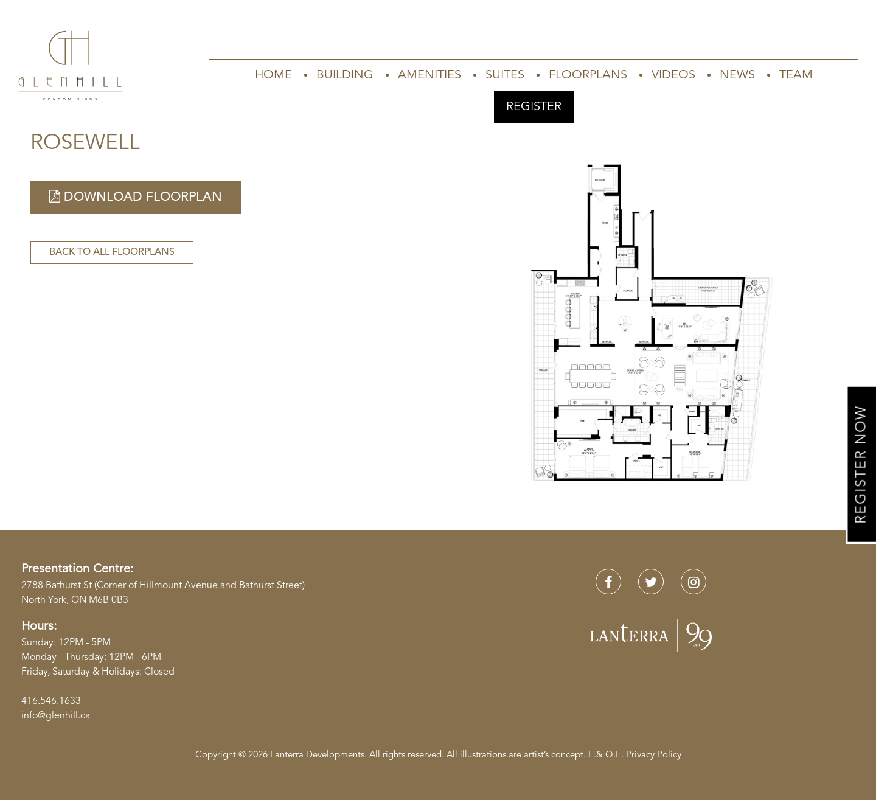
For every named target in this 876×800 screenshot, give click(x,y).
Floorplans (588, 75)
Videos (673, 75)
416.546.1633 (51, 701)
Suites (504, 75)
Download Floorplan (135, 197)
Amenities (429, 75)
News (737, 75)
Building (345, 75)
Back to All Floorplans (112, 252)
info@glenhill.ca (55, 716)
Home (273, 75)
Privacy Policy (653, 755)
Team (796, 75)
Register (533, 107)
